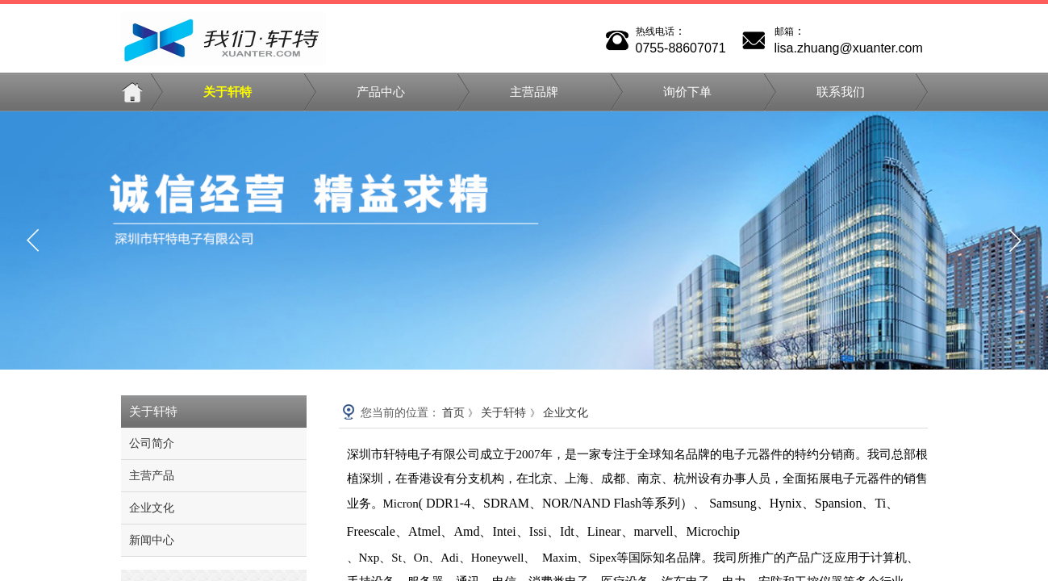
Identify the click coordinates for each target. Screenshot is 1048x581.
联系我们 (840, 91)
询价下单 (687, 91)
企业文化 (565, 413)
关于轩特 (227, 92)
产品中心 (381, 91)
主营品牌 (534, 91)
